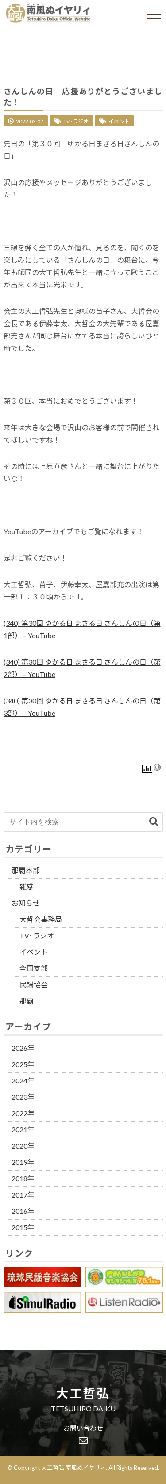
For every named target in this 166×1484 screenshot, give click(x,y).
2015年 (23, 1227)
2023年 (23, 1097)
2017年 (23, 1194)
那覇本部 (26, 870)
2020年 (23, 1146)
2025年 (23, 1064)
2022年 (23, 1113)
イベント (119, 121)
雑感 (26, 886)
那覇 (26, 1001)
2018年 (23, 1178)
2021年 (23, 1129)
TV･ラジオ (76, 121)
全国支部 (33, 968)
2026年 (23, 1048)
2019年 (23, 1162)
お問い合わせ (83, 1428)
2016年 (23, 1211)
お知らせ (26, 903)
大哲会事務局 (40, 919)
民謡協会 (33, 984)
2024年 (23, 1080)
